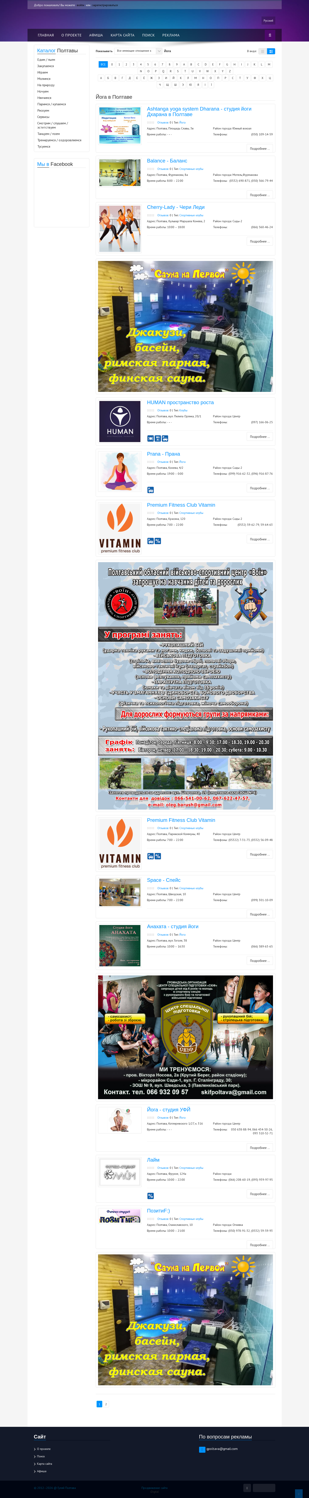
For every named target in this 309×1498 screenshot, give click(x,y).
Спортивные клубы (192, 169)
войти (80, 5)
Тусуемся (43, 146)
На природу (45, 85)
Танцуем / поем (48, 134)
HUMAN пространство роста (180, 403)
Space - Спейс (163, 880)
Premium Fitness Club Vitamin (181, 504)
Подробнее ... (259, 149)
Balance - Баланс (167, 161)
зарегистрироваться (105, 5)
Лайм (153, 1159)
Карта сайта (122, 35)
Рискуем (43, 110)
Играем (42, 72)
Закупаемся (45, 66)
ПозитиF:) (158, 1210)
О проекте (71, 35)
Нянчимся (44, 98)
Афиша (96, 35)
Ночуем (42, 91)
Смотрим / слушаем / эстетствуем (52, 125)
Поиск (148, 35)
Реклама (171, 35)
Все (103, 65)
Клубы (184, 411)
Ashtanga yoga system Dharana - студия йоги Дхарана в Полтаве (199, 111)
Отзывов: (163, 123)
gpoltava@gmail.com (222, 1448)
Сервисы (43, 117)
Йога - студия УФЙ (168, 1109)
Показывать (104, 51)
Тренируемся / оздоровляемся (59, 140)
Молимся (43, 79)
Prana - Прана (163, 454)
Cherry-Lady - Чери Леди (176, 207)
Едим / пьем (46, 60)
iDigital (154, 1491)
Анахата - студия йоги (172, 926)
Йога (183, 123)
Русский (268, 20)
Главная (46, 35)
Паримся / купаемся (51, 104)
